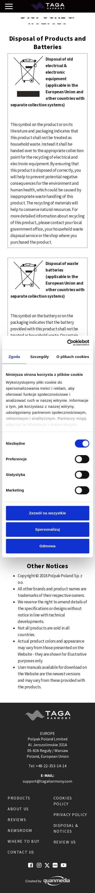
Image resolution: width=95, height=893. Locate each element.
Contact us (21, 852)
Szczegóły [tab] (39, 356)
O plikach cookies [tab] (72, 356)
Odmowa (47, 546)
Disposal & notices (65, 828)
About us (18, 808)
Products (19, 797)
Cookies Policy (62, 800)
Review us (64, 841)
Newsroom (20, 830)
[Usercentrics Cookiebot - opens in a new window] (67, 342)
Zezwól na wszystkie (47, 513)
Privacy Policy (70, 814)
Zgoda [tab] (14, 356)
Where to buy (23, 841)
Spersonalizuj (47, 529)
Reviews (17, 819)
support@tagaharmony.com (47, 781)
